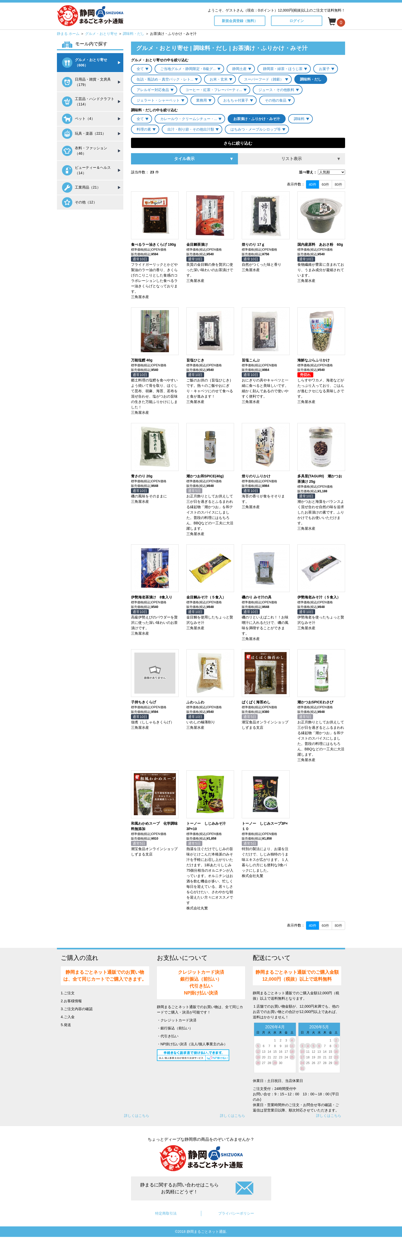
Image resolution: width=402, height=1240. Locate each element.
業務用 (201, 100)
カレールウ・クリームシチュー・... (188, 119)
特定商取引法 (166, 1213)
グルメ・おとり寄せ (101, 34)
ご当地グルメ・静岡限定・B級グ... (188, 69)
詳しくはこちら (136, 1116)
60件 (325, 184)
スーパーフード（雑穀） (264, 79)
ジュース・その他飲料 (276, 90)
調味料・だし (133, 34)
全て (140, 69)
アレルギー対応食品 (153, 90)
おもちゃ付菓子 (235, 100)
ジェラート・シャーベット (158, 100)
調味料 (299, 119)
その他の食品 (275, 100)
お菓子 (324, 69)
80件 (338, 184)
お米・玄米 (219, 79)
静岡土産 (239, 69)
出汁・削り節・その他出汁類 (190, 129)
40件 (312, 184)
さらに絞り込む (238, 143)
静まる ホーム (68, 34)
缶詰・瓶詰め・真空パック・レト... (165, 79)
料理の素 (144, 129)
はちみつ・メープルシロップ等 (255, 129)
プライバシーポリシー (236, 1213)
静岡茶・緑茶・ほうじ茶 (283, 69)
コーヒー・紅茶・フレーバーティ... (213, 90)
